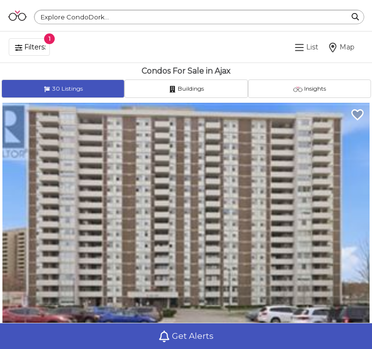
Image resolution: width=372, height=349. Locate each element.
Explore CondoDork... (75, 17)
